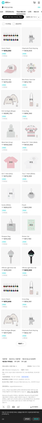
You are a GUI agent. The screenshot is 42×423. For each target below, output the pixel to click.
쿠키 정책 (16, 361)
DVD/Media (9, 12)
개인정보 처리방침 (7, 361)
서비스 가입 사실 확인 (32, 392)
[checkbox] (6, 24)
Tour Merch (21, 12)
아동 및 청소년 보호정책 (29, 359)
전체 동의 (36, 419)
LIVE (29, 12)
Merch (36, 12)
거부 (3, 419)
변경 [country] (39, 7)
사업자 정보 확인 (25, 376)
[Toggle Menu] (39, 2)
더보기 (21, 343)
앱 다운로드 (34, 407)
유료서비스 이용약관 (14, 359)
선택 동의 (27, 419)
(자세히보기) (5, 414)
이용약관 (4, 359)
